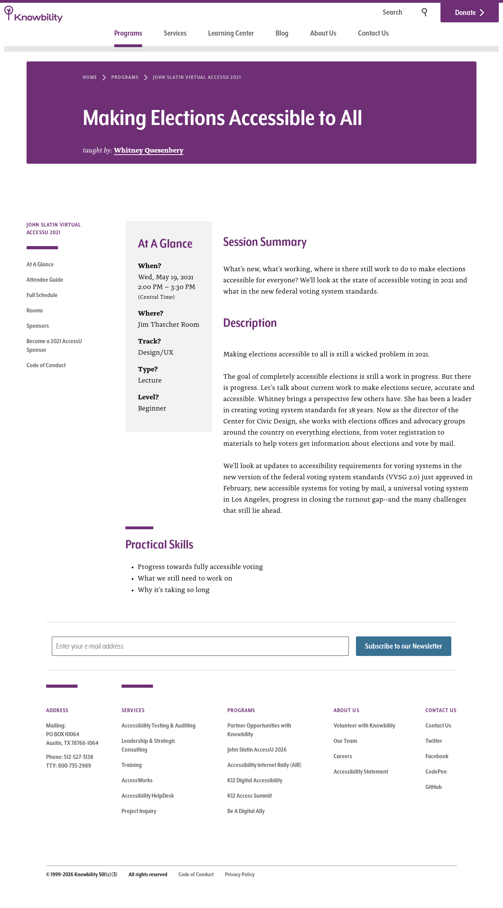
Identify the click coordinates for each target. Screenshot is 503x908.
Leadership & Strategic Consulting (148, 745)
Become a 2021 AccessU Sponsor (54, 345)
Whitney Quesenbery (148, 149)
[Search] (370, 13)
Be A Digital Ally (245, 810)
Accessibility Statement (361, 771)
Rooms (35, 310)
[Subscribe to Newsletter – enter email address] (200, 646)
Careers (343, 756)
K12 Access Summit (249, 795)
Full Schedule (42, 294)
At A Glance (40, 264)
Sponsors (38, 325)
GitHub (433, 786)
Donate (465, 12)
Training (132, 764)
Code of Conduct (46, 365)
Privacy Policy (240, 874)
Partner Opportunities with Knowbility (259, 730)
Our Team (345, 740)
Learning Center (231, 33)
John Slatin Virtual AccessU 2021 (197, 77)
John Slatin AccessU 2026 (257, 749)
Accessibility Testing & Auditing (159, 725)
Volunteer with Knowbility (364, 725)
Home (90, 77)
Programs (128, 33)
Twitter (433, 740)
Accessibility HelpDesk (148, 795)
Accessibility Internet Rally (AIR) (264, 764)
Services (175, 33)
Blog (282, 33)
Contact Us (373, 33)
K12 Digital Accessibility (254, 780)
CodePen (436, 771)
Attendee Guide (45, 279)
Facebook (437, 756)
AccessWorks (137, 780)
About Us (323, 33)
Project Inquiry (139, 810)
